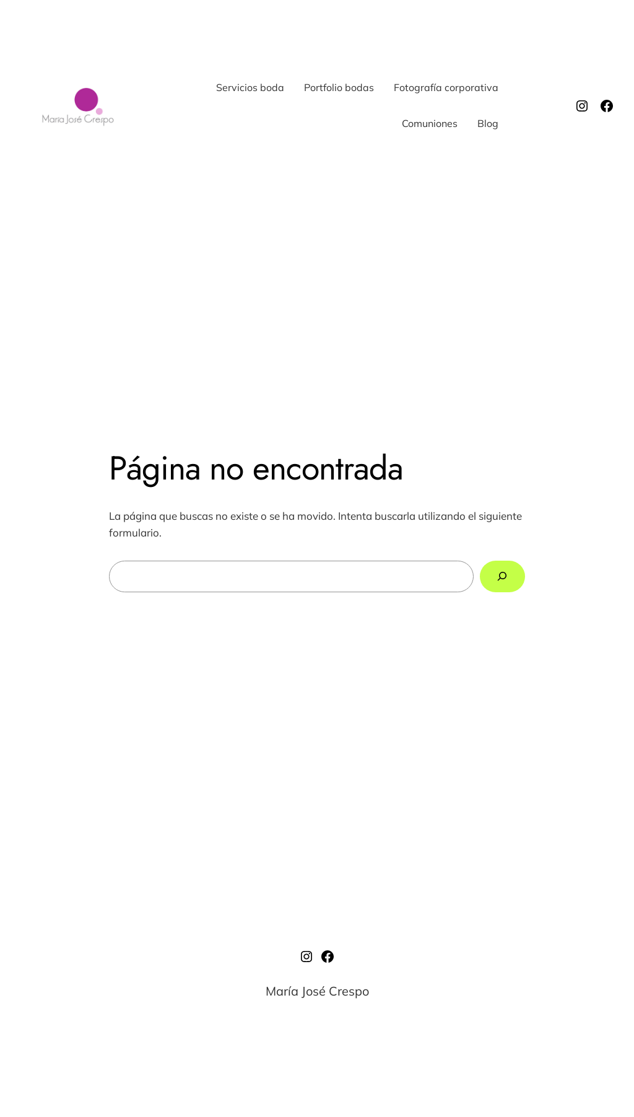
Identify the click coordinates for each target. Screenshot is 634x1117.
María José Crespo (317, 991)
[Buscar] (502, 576)
